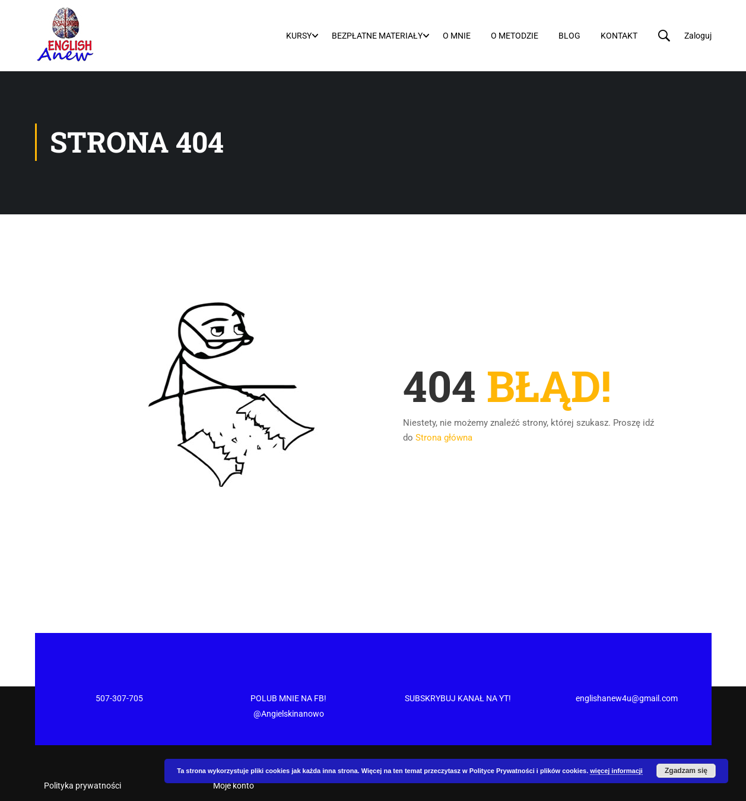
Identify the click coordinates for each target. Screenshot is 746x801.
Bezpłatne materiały (377, 35)
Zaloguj (698, 35)
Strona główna (443, 438)
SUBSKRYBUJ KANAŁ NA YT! (458, 654)
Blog (569, 35)
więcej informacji (616, 770)
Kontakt (619, 35)
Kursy (299, 35)
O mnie (457, 35)
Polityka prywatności (82, 741)
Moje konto (233, 741)
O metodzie (514, 35)
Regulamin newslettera (86, 762)
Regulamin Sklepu (76, 783)
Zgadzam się (686, 771)
